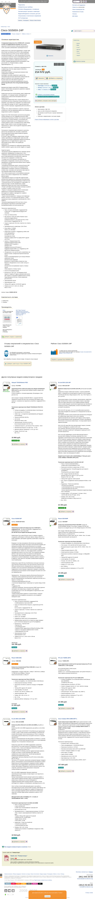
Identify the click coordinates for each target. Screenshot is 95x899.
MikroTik (78, 49)
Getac (29, 883)
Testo (18, 883)
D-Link (78, 47)
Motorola (8, 883)
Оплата (74, 14)
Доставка (75, 16)
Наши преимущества (78, 9)
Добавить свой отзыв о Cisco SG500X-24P (17, 364)
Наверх (91, 872)
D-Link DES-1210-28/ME (18, 718)
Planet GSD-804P (63, 518)
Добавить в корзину (54, 78)
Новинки (20, 20)
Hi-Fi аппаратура (23, 18)
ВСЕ (40, 883)
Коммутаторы (4, 26)
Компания (75, 11)
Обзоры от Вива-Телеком (35, 20)
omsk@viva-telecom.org (86, 887)
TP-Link (78, 53)
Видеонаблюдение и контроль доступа (29, 13)
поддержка (82, 5)
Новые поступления (35, 874)
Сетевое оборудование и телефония (28, 9)
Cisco (9, 26)
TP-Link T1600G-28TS (64, 658)
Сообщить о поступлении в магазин (45, 94)
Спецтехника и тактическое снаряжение (29, 16)
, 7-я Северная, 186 (44, 89)
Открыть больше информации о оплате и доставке (47, 119)
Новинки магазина (8, 874)
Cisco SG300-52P (17, 518)
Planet (78, 51)
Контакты (75, 5)
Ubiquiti (78, 55)
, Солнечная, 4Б (44, 85)
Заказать (40, 78)
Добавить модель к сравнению (11, 337)
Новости (74, 7)
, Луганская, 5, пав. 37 (45, 87)
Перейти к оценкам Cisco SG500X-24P (62, 359)
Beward (78, 43)
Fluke (23, 883)
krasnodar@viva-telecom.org (85, 878)
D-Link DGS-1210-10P (64, 382)
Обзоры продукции (17, 874)
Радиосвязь (21, 5)
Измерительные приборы (25, 7)
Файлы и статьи (25, 33)
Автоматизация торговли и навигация (29, 11)
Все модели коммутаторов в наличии (14, 847)
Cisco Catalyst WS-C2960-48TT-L (67, 718)
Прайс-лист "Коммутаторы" (18, 856)
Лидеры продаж (43, 874)
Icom (13, 883)
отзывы (81, 11)
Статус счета (89, 892)
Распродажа (26, 20)
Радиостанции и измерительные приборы (43, 880)
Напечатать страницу (80, 61)
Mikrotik (34, 883)
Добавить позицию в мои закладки (46, 100)
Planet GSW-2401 (17, 658)
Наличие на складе (26, 874)
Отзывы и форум (16, 33)
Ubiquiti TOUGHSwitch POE (20, 382)
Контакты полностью (82, 872)
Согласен (47, 896)
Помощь (62, 874)
